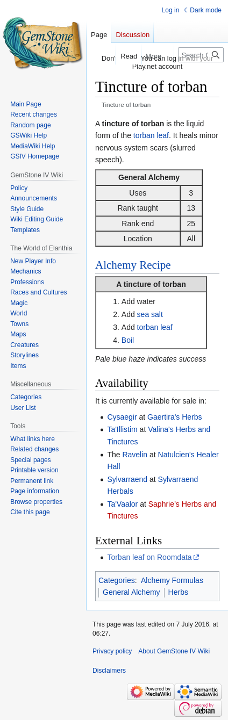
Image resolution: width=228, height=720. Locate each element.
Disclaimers (109, 670)
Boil (128, 340)
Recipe (154, 264)
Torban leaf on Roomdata (149, 557)
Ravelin (134, 454)
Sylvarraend (127, 479)
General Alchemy (131, 592)
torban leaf (151, 135)
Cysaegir (122, 417)
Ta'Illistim (122, 429)
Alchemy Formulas (172, 580)
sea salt (150, 314)
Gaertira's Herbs (174, 417)
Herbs (178, 592)
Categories (116, 580)
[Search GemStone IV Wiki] (201, 54)
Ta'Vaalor (122, 504)
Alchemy (116, 264)
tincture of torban (155, 284)
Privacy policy (112, 651)
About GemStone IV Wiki (174, 651)
